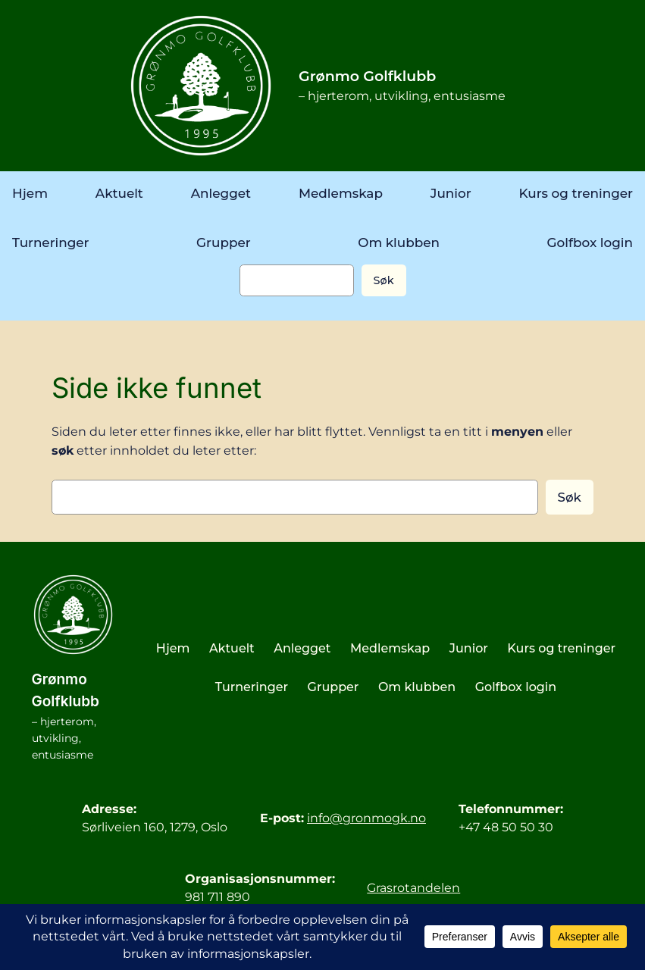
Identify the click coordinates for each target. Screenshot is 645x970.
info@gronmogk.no (366, 818)
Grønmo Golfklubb (367, 76)
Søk (384, 280)
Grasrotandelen (413, 888)
